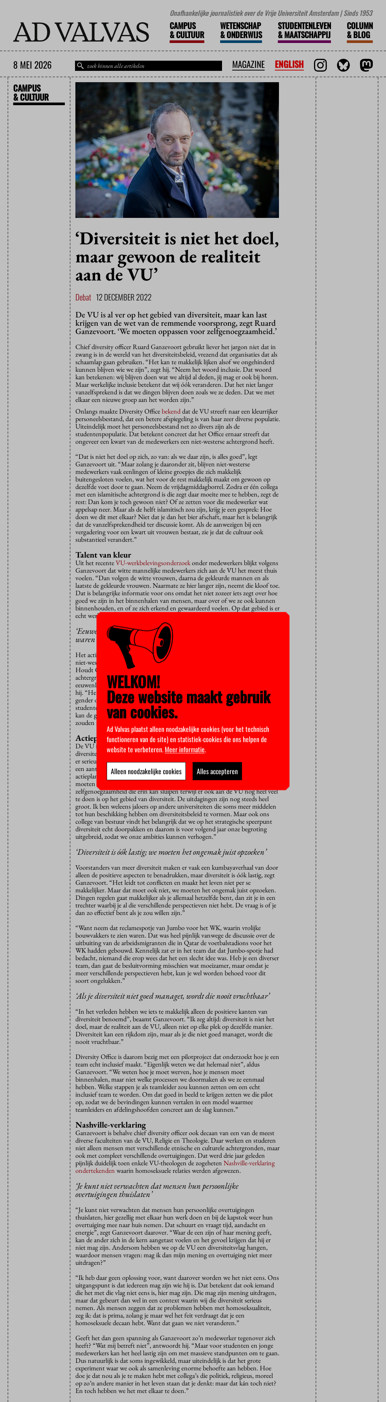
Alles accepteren (217, 771)
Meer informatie (185, 749)
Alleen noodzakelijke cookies (146, 771)
